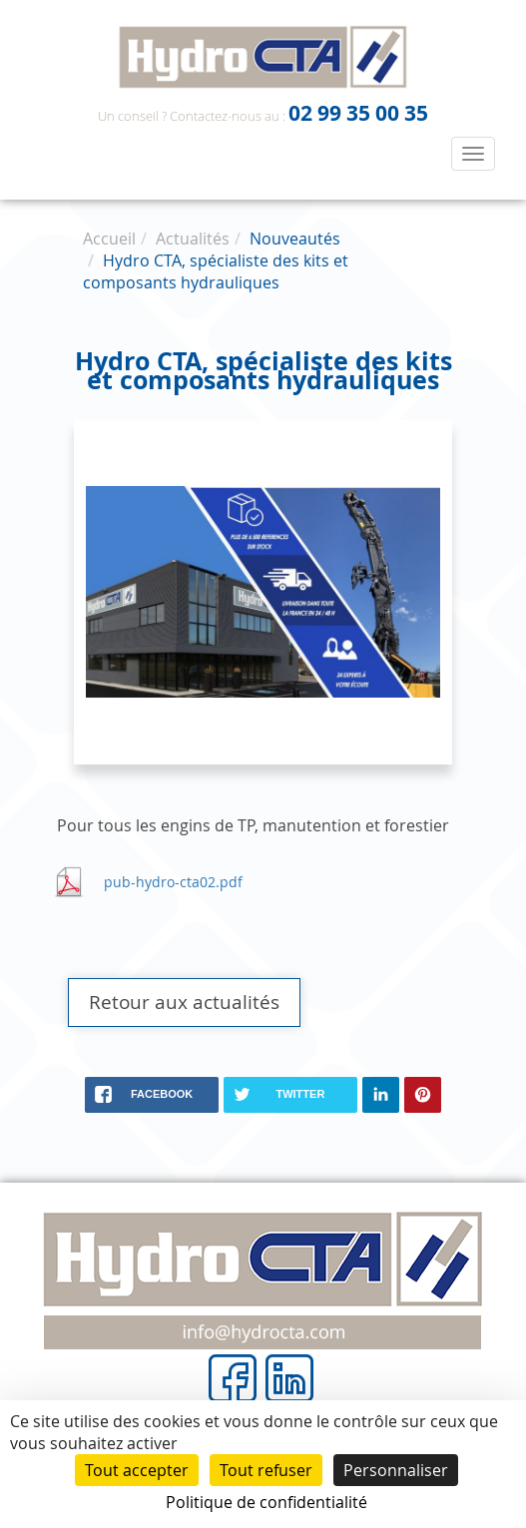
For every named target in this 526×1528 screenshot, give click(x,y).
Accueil (109, 239)
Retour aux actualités (184, 1002)
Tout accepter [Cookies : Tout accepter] (137, 1470)
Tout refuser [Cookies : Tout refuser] (266, 1470)
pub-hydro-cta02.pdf (173, 881)
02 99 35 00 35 (358, 113)
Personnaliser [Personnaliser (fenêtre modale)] (395, 1470)
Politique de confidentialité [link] (266, 1502)
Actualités (193, 239)
